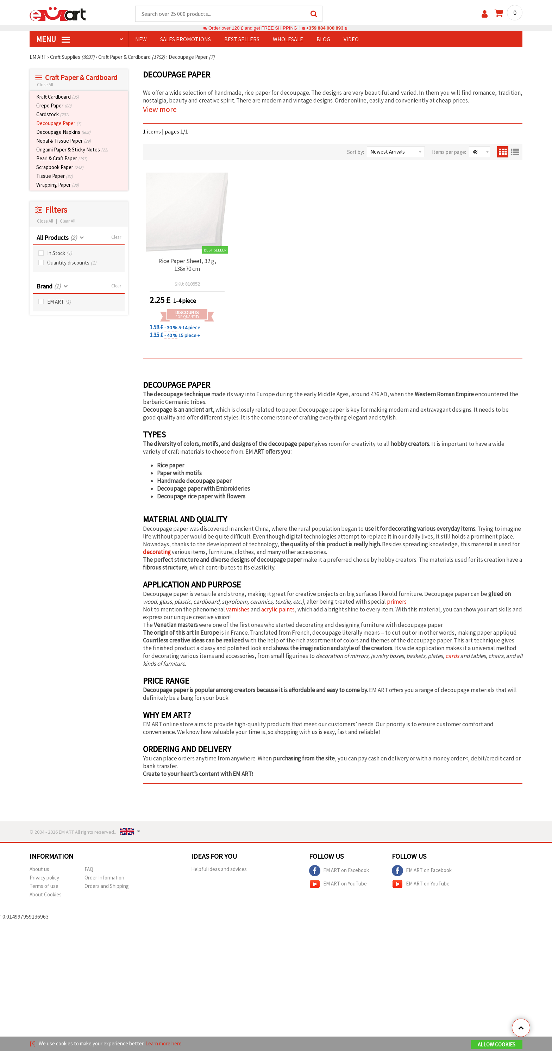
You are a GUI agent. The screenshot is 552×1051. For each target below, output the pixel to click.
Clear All (67, 221)
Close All (45, 85)
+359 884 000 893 (324, 28)
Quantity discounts (71, 262)
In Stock (59, 253)
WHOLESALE (288, 39)
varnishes (238, 609)
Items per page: (449, 152)
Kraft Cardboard (57, 96)
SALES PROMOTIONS (185, 39)
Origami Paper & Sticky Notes (72, 149)
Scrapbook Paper (59, 167)
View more (160, 109)
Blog (323, 39)
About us (39, 869)
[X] (33, 1043)
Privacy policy (44, 877)
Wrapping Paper (57, 184)
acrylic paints (278, 609)
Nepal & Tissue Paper (63, 140)
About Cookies (46, 894)
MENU (53, 39)
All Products (57, 238)
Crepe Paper (53, 105)
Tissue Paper (54, 176)
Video (351, 39)
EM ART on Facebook (339, 870)
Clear (116, 237)
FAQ (88, 869)
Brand (49, 286)
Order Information (104, 877)
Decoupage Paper (58, 123)
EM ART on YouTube (338, 884)
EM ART (59, 301)
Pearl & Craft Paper (61, 158)
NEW (141, 39)
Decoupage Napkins (63, 132)
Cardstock (52, 114)
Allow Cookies (496, 1044)
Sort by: (355, 152)
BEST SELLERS (241, 39)
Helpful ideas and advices (219, 869)
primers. (397, 601)
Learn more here (163, 1043)
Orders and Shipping (106, 886)
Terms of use (44, 886)
